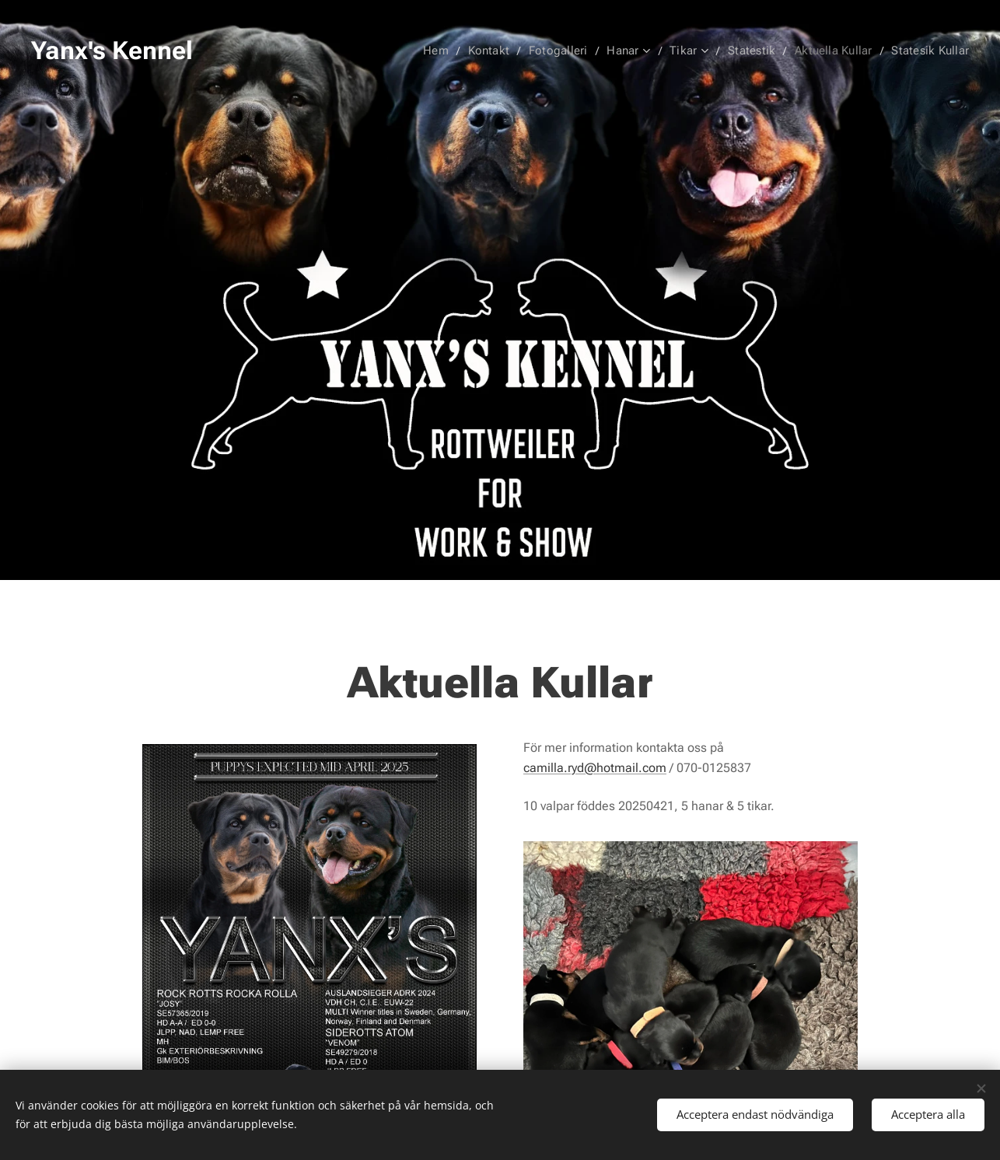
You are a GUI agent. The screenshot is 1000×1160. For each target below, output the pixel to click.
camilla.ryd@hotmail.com (594, 767)
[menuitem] (446, 50)
